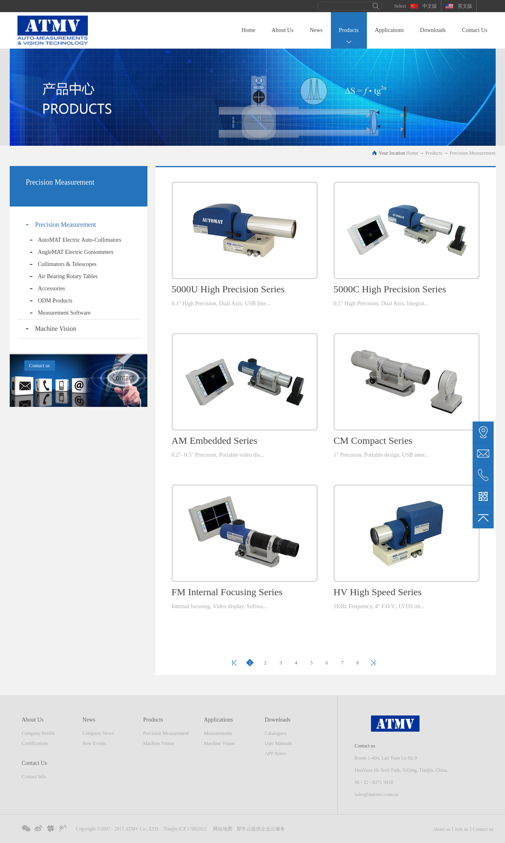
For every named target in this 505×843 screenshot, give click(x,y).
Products (434, 153)
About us (441, 829)
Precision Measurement (473, 153)
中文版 (429, 6)
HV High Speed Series (378, 592)
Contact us (483, 829)
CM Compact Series (373, 440)
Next (373, 663)
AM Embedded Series (215, 440)
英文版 (465, 6)
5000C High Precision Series (390, 289)
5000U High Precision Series (228, 289)
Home (248, 30)
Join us (462, 829)
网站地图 (221, 829)
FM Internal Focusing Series (227, 592)
